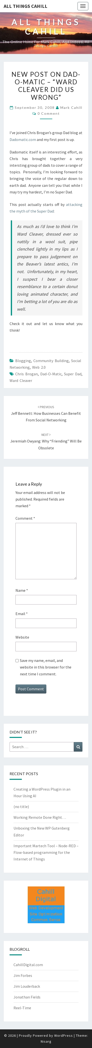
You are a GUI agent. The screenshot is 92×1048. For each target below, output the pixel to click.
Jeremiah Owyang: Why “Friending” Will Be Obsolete (46, 441)
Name (21, 590)
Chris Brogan (26, 373)
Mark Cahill (71, 107)
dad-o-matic (51, 373)
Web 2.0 (39, 367)
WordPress (63, 1035)
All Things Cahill (25, 6)
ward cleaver (21, 380)
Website (22, 637)
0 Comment (49, 113)
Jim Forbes (22, 975)
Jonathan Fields (26, 997)
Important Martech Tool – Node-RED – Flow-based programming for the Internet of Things (46, 852)
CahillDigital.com (28, 964)
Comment (25, 518)
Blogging (23, 360)
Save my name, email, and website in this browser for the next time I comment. (45, 667)
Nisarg (46, 1041)
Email (21, 613)
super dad (72, 373)
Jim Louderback (26, 986)
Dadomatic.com (23, 139)
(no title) (21, 806)
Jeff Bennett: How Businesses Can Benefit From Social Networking (46, 413)
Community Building (51, 360)
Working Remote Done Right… (39, 817)
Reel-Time (22, 1007)
